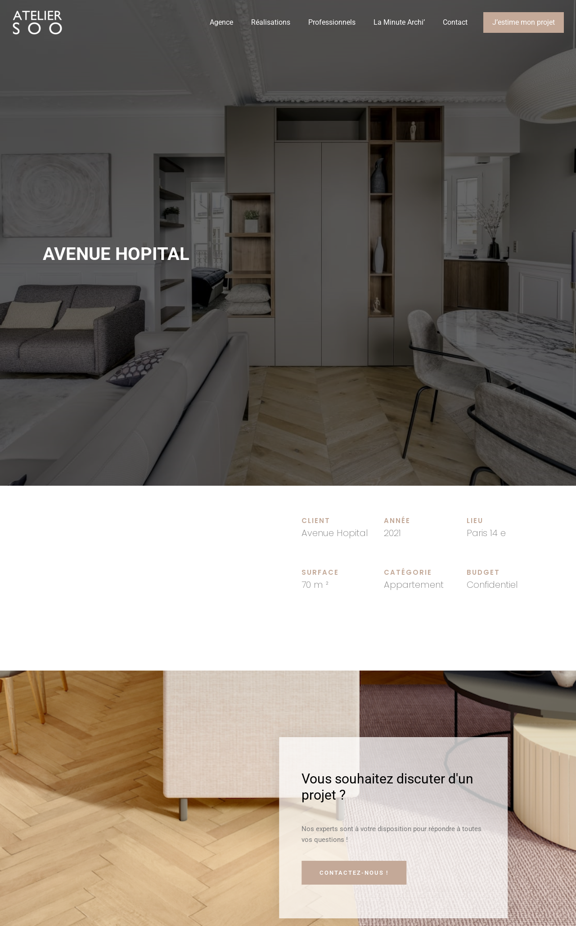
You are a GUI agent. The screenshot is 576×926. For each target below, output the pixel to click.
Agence (221, 22)
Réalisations (270, 22)
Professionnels (332, 22)
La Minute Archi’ (399, 22)
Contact (455, 22)
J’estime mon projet (523, 22)
